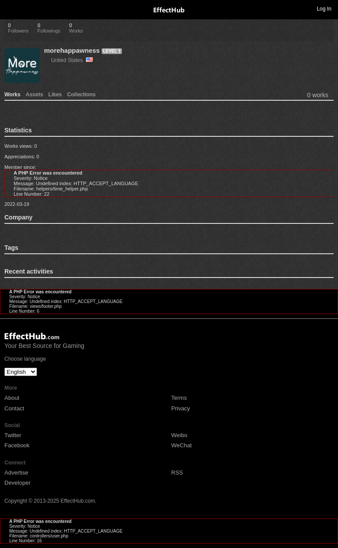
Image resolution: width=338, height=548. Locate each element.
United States (72, 60)
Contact (14, 408)
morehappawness (72, 50)
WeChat (181, 445)
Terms (179, 398)
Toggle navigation (10, 8)
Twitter (12, 435)
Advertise (16, 472)
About (11, 398)
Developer (17, 482)
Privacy (180, 408)
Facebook (16, 445)
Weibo (179, 435)
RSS (177, 472)
